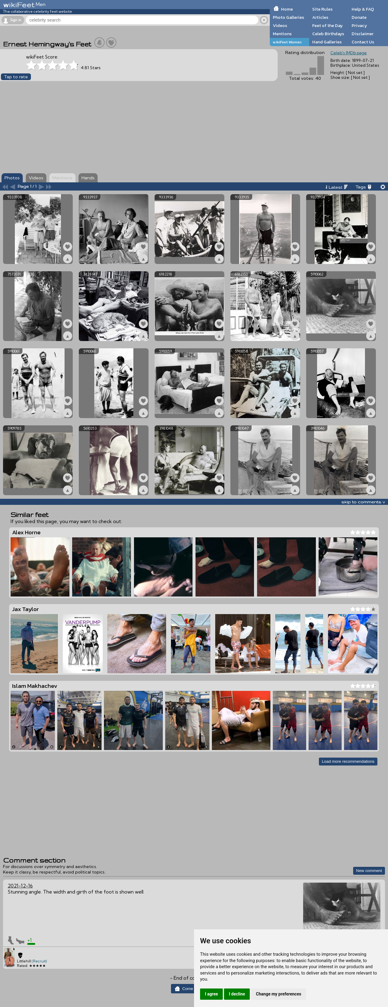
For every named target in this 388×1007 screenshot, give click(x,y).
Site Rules (322, 9)
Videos (280, 25)
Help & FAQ (363, 9)
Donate (359, 17)
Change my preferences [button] (278, 994)
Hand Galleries (327, 42)
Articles (320, 17)
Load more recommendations (348, 761)
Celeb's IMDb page (348, 52)
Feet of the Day (327, 25)
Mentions (282, 33)
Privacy (359, 25)
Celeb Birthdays (328, 33)
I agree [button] (211, 994)
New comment (369, 870)
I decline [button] (237, 994)
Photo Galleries (288, 17)
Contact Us (363, 42)
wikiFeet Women (287, 42)
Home (287, 9)
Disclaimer (362, 33)
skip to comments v (363, 501)
